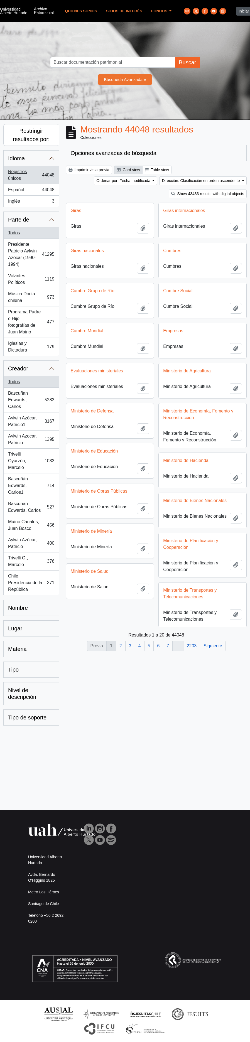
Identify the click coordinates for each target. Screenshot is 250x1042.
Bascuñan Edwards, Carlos (31, 400)
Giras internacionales (184, 210)
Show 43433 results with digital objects (207, 193)
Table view (157, 170)
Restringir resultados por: (31, 135)
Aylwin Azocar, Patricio (31, 439)
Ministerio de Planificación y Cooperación (104, 555)
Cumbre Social (177, 290)
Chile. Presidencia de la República (31, 583)
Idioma (16, 158)
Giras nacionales (87, 250)
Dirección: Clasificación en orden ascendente (201, 180)
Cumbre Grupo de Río (92, 290)
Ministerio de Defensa (178, 411)
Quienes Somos (81, 11)
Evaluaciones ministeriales (97, 370)
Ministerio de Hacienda (99, 469)
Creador (18, 368)
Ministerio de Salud (176, 574)
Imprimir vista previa (88, 170)
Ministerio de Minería (177, 534)
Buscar (187, 62)
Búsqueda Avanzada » (125, 79)
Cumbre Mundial (87, 330)
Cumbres (172, 250)
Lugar (15, 628)
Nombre (18, 608)
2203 (192, 645)
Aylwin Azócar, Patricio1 (31, 421)
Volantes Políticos (31, 279)
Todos (14, 232)
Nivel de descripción (22, 693)
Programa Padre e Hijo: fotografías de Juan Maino (31, 321)
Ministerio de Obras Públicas (185, 491)
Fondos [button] (159, 11)
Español (31, 190)
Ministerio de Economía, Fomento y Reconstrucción (112, 417)
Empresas (173, 330)
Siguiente (213, 645)
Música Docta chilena (31, 297)
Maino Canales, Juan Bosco (31, 525)
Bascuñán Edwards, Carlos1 (31, 485)
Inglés (31, 202)
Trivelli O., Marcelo (31, 561)
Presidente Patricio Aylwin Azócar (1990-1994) (31, 254)
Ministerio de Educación (180, 451)
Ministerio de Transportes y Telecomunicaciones (104, 611)
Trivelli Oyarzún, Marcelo (31, 461)
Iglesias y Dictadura (31, 346)
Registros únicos (31, 175)
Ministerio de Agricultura (187, 370)
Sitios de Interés (124, 11)
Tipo (13, 670)
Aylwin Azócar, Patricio (31, 543)
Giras (76, 210)
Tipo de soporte (27, 717)
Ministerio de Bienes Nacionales (109, 509)
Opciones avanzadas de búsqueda (113, 153)
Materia (17, 649)
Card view (128, 170)
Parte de (18, 220)
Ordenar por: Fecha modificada (123, 180)
